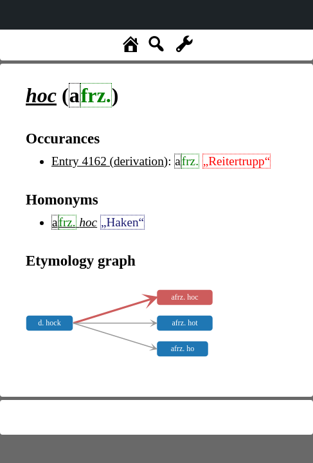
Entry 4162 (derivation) (109, 161)
